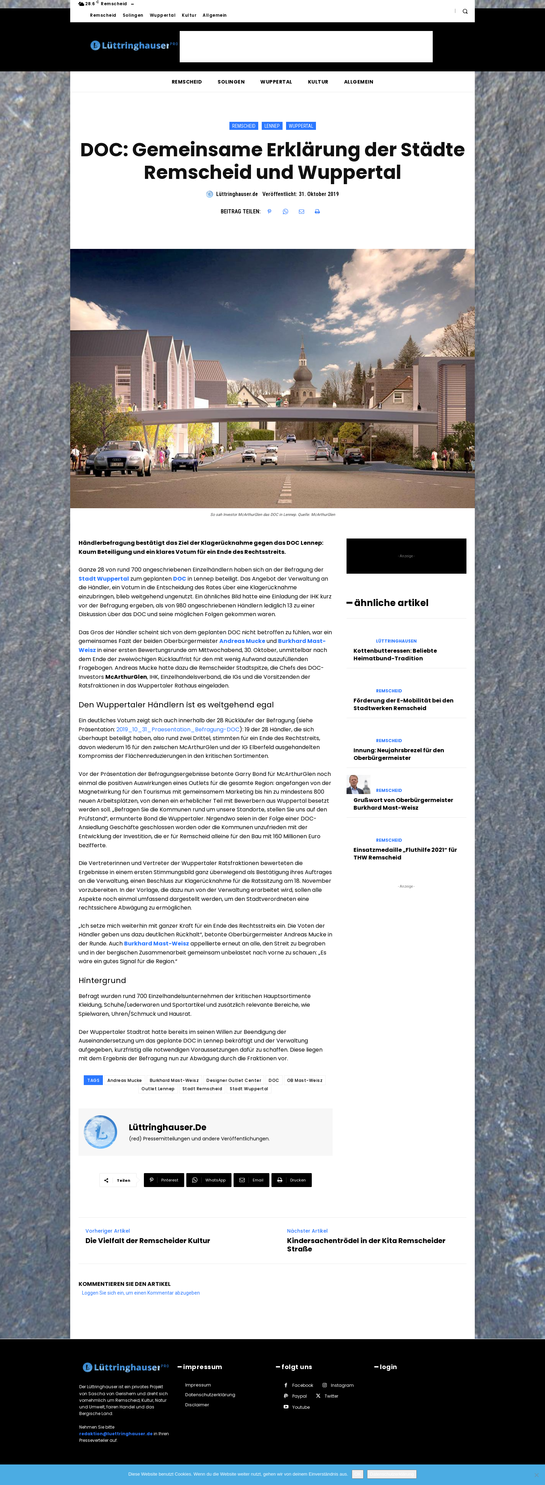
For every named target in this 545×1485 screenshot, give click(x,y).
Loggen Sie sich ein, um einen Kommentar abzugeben (141, 1293)
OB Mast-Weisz (305, 1080)
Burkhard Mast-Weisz (174, 1080)
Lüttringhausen (396, 641)
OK (358, 1474)
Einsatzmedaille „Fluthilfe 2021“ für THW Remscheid (405, 854)
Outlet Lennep (158, 1089)
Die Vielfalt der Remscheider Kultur (148, 1240)
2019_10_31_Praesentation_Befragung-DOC (177, 729)
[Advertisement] (306, 46)
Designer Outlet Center (233, 1080)
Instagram (342, 1385)
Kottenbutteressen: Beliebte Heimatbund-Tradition (395, 654)
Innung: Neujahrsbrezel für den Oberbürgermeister (398, 754)
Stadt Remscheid (202, 1089)
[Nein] (536, 1474)
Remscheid (243, 126)
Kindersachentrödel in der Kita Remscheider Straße (366, 1244)
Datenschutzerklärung (392, 1474)
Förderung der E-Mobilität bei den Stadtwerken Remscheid (403, 704)
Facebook (302, 1385)
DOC (274, 1080)
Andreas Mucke (124, 1080)
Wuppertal (301, 126)
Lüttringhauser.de (237, 194)
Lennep (272, 126)
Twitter (331, 1396)
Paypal (299, 1396)
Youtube (301, 1407)
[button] (465, 11)
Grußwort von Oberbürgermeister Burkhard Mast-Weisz (403, 804)
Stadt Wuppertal (249, 1089)
